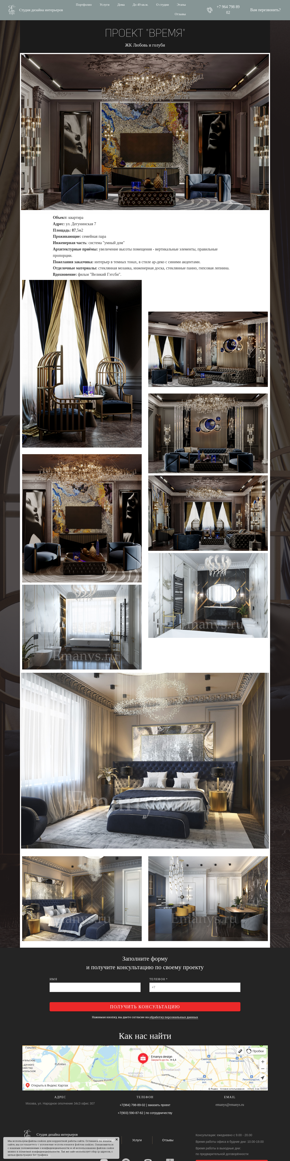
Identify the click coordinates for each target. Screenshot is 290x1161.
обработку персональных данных (173, 1017)
